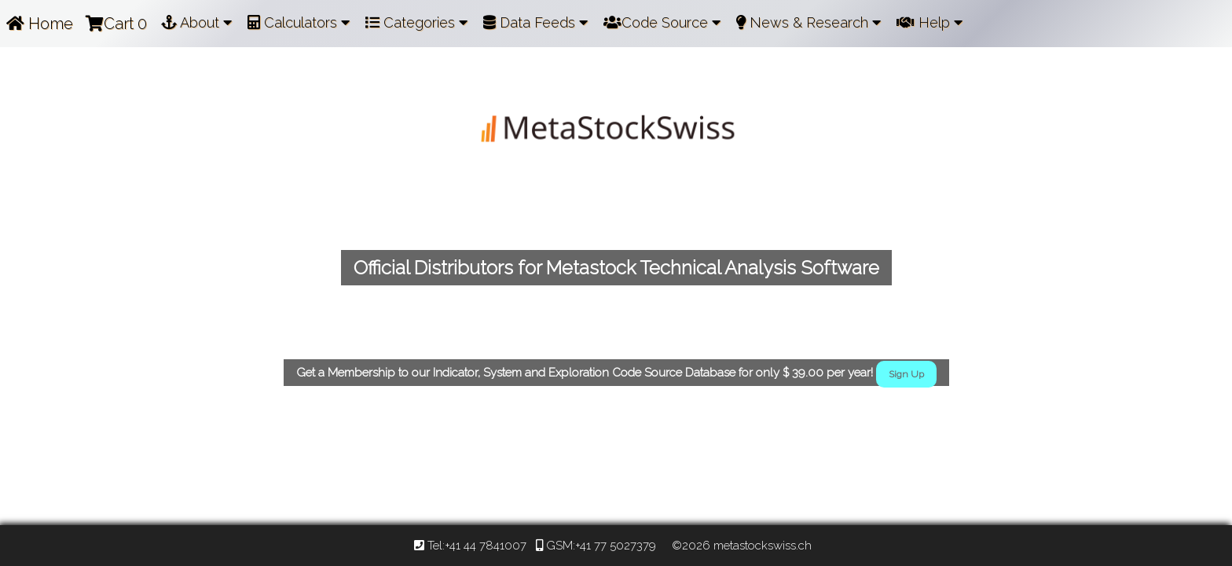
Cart (116, 23)
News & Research (808, 22)
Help (929, 22)
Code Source (661, 22)
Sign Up (906, 374)
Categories (416, 22)
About (196, 22)
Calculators (299, 22)
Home (39, 23)
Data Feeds (535, 22)
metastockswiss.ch (761, 545)
